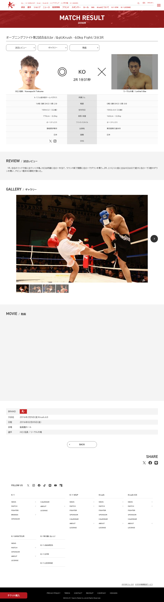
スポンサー (76, 7)
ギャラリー (52, 48)
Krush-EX (45, 3)
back (82, 444)
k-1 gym (44, 554)
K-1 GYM (115, 7)
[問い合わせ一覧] (144, 3)
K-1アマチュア (54, 3)
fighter (14, 510)
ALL (22, 3)
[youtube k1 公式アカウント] (55, 485)
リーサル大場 (36, 432)
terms (67, 593)
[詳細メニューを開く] (159, 5)
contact (78, 593)
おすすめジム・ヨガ (128, 584)
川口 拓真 (24, 432)
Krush (39, 3)
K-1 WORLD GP (30, 3)
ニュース (46, 7)
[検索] (139, 3)
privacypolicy (53, 593)
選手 (29, 7)
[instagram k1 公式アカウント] (33, 485)
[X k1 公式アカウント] (28, 485)
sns (92, 7)
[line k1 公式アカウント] (50, 485)
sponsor (15, 519)
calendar (44, 502)
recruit (89, 593)
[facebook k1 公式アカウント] (39, 485)
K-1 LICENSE (126, 7)
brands (14, 514)
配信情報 (56, 7)
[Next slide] (154, 238)
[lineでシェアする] (156, 463)
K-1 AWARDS (74, 3)
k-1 (47, 536)
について (103, 7)
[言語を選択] (151, 3)
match (14, 506)
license (44, 510)
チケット (14, 595)
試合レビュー (21, 48)
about (43, 506)
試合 (23, 7)
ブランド (65, 7)
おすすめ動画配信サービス (144, 584)
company (101, 593)
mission (113, 593)
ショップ (37, 7)
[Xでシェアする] (144, 463)
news (13, 502)
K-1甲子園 (64, 3)
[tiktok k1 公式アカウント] (44, 485)
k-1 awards (46, 545)
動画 (84, 48)
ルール (86, 7)
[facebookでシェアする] (150, 463)
